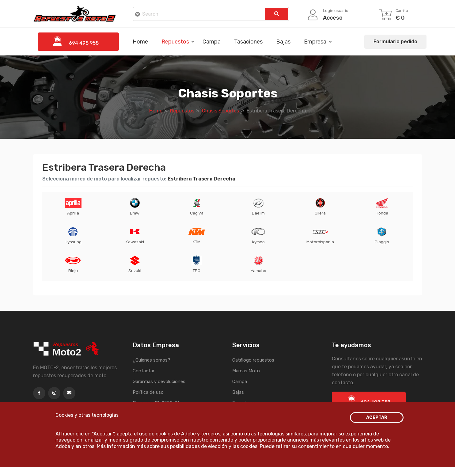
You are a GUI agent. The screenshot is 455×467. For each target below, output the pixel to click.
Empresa (315, 41)
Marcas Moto (246, 371)
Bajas (283, 41)
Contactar (143, 371)
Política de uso (148, 392)
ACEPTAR (376, 417)
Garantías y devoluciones (159, 381)
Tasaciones (248, 41)
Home (140, 41)
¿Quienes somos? (151, 360)
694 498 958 (368, 400)
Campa (212, 41)
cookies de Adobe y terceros (188, 434)
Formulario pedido (395, 41)
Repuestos (175, 41)
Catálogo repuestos (253, 360)
